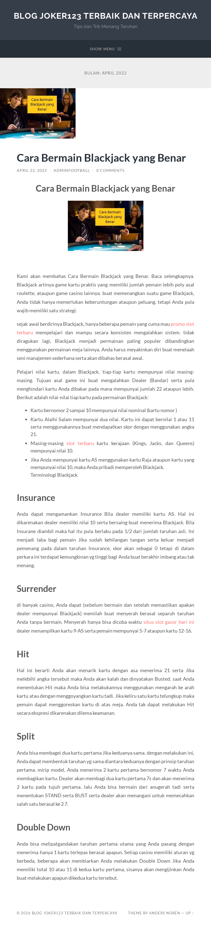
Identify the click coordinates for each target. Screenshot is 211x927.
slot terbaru (80, 443)
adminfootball (72, 170)
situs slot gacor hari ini (168, 622)
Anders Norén (164, 913)
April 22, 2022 (32, 170)
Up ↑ (190, 913)
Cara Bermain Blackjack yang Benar (101, 157)
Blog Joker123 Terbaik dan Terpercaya (106, 16)
